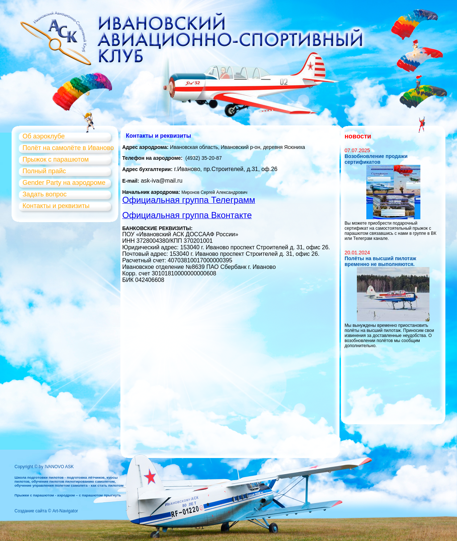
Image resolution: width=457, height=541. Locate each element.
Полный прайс (44, 171)
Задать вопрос (44, 194)
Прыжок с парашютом (55, 159)
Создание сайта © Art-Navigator (46, 510)
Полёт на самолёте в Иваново (68, 147)
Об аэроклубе (43, 136)
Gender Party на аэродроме (64, 182)
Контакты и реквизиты (56, 205)
